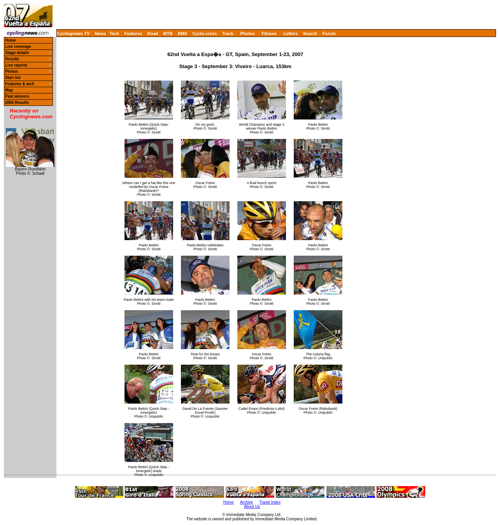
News (100, 33)
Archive (246, 502)
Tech (114, 33)
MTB (168, 33)
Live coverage (18, 46)
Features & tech (19, 84)
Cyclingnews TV (73, 33)
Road (152, 33)
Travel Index (270, 502)
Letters (291, 33)
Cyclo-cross (205, 33)
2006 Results (17, 102)
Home (10, 40)
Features (133, 33)
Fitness (269, 33)
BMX (182, 33)
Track (227, 33)
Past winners (17, 96)
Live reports (16, 65)
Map (9, 90)
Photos (247, 33)
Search (310, 33)
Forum (329, 33)
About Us (252, 506)
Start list (13, 78)
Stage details (17, 53)
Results (12, 59)
